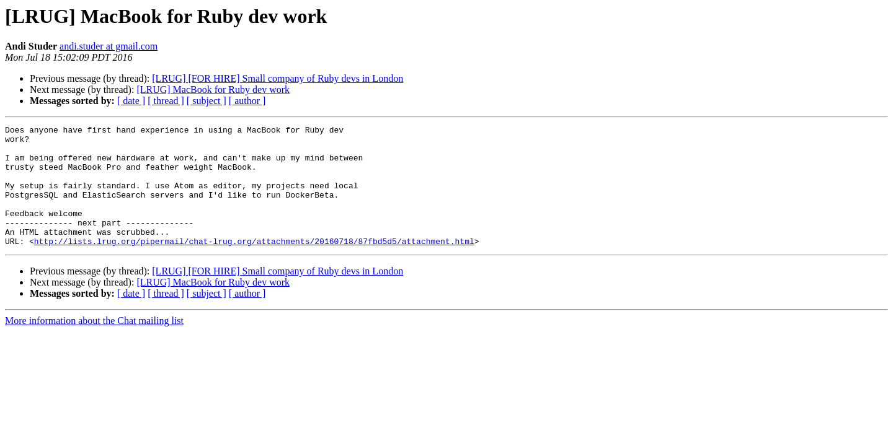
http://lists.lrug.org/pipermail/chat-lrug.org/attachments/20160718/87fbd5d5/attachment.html (254, 265)
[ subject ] (206, 100)
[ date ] (131, 100)
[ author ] (247, 100)
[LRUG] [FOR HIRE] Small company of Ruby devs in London (277, 78)
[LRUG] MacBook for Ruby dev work (213, 89)
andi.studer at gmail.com (109, 46)
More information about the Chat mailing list (94, 344)
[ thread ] (166, 100)
